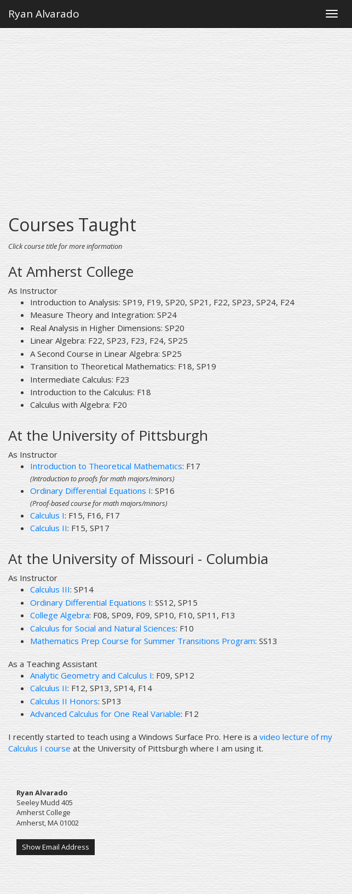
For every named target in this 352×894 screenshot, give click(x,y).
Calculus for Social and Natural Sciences (103, 628)
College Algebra (59, 615)
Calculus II (48, 527)
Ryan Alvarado (43, 14)
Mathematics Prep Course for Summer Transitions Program (142, 640)
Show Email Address (55, 847)
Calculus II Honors (64, 701)
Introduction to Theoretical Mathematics (106, 465)
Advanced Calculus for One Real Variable (105, 713)
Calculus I (47, 515)
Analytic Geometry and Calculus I (91, 675)
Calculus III (50, 589)
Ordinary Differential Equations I (90, 490)
